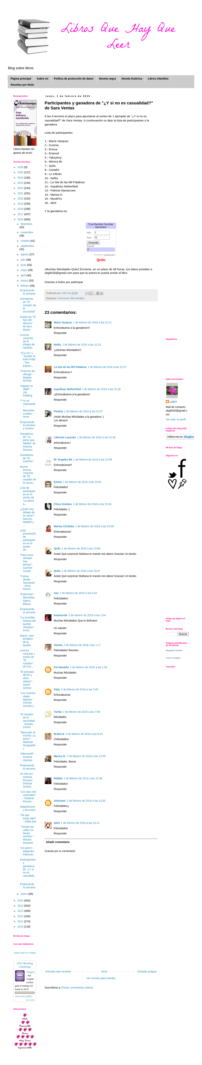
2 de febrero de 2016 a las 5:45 (79, 689)
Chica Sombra (63, 504)
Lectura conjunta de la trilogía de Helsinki (27, 341)
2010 (21, 926)
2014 (21, 905)
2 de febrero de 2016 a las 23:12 (80, 822)
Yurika (58, 711)
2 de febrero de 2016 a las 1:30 (88, 667)
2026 (21, 167)
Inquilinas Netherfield (67, 389)
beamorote (60, 615)
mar (56, 593)
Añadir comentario (58, 842)
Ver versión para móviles (100, 978)
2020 (21, 198)
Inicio (104, 971)
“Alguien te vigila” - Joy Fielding (26, 390)
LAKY (173, 401)
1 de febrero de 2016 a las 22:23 (81, 344)
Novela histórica (132, 78)
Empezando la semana (27, 292)
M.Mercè (59, 733)
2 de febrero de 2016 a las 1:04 (87, 615)
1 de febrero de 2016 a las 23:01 (82, 481)
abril (23, 275)
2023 (21, 182)
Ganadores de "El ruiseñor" (27, 458)
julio (23, 259)
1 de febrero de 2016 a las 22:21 (92, 322)
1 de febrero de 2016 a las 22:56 (96, 437)
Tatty (57, 689)
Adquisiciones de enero (27, 808)
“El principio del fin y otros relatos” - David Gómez (27, 679)
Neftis (57, 344)
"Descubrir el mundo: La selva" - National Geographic (27, 740)
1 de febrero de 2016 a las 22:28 (101, 389)
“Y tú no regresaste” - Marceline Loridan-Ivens (27, 408)
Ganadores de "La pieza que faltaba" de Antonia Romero (27, 441)
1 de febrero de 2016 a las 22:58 (92, 459)
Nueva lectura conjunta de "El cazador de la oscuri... (28, 474)
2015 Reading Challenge (25, 965)
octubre (25, 240)
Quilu (57, 548)
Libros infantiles (158, 78)
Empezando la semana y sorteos (27, 425)
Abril (57, 822)
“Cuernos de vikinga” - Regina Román (27, 375)
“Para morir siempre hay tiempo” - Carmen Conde (26, 563)
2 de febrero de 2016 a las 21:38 (83, 778)
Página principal (20, 78)
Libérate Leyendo (65, 437)
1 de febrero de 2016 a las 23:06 (94, 526)
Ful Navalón (61, 667)
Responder (60, 332)
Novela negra (107, 78)
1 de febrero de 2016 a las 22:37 (83, 411)
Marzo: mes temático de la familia (27, 640)
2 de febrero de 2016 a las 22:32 (86, 800)
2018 (21, 208)
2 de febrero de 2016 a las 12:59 (86, 756)
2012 (21, 916)
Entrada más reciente (58, 971)
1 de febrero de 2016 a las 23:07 (81, 570)
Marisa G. (60, 756)
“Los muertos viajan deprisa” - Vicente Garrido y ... (28, 701)
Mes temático (77, 298)
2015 (21, 900)
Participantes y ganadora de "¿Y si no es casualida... (28, 869)
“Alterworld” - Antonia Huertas (27, 757)
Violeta (58, 645)
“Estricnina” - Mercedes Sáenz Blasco (27, 599)
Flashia (58, 411)
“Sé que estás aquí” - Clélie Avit (28, 818)
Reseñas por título (22, 84)
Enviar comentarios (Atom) (77, 987)
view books (30, 1000)
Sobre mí (42, 78)
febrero (25, 285)
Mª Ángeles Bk (63, 459)
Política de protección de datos (73, 78)
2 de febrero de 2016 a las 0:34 (78, 593)
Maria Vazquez (63, 322)
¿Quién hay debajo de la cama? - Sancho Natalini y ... (27, 517)
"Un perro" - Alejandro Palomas (27, 851)
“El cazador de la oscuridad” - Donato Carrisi (27, 721)
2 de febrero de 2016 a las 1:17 (82, 645)
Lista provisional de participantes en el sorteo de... (28, 540)
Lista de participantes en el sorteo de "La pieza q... (27, 495)
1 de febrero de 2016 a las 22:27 (107, 367)
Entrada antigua (147, 971)
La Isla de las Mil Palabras (70, 367)
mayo (24, 270)
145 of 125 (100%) (23, 996)
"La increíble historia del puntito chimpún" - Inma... (28, 624)
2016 (21, 219)
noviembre (27, 232)
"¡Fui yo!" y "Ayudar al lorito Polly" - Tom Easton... (28, 359)
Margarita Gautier (174, 650)
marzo (25, 280)
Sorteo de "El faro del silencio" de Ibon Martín (28, 323)
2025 (21, 172)
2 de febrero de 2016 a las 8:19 (84, 733)
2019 (21, 203)
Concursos (63, 298)
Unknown (60, 800)
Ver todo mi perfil (176, 419)
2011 (21, 921)
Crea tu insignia (173, 658)
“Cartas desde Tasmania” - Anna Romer (27, 583)
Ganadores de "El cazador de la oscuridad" (28, 305)
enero (24, 893)
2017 (21, 214)
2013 (21, 910)
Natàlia (58, 778)
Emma (58, 481)
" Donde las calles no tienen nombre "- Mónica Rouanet (27, 834)
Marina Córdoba (64, 526)
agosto (25, 254)
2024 (21, 177)
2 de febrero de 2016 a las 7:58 (81, 711)
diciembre (26, 223)
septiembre (27, 245)
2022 (21, 188)
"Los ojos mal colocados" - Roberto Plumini (28, 796)
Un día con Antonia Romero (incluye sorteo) (26, 780)
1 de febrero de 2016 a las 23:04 (92, 504)
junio (24, 264)
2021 (21, 193)
